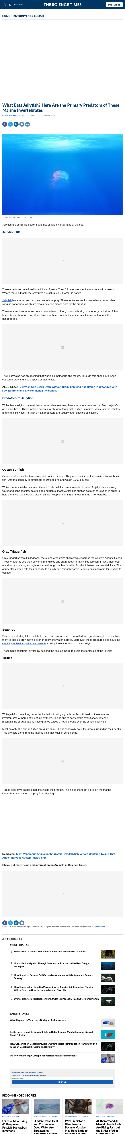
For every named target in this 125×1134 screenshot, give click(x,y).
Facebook (4, 124)
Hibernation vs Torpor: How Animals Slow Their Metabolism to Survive (50, 951)
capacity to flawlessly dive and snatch (24, 643)
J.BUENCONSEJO (13, 115)
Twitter (10, 124)
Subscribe (114, 4)
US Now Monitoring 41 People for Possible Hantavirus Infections (43, 1055)
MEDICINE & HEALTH (11, 1117)
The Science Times (63, 4)
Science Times (99, 927)
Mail (27, 124)
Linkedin (16, 124)
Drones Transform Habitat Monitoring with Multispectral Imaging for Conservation (56, 998)
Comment (21, 124)
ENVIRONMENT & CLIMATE (28, 15)
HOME (6, 15)
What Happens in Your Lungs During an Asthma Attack (38, 1020)
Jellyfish (7, 300)
